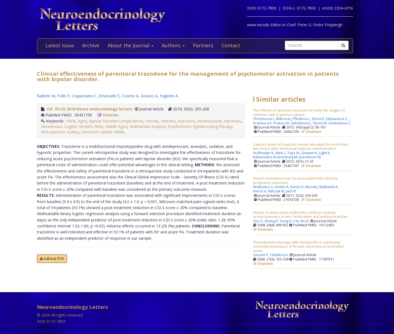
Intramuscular (209, 121)
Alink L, (281, 153)
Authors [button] (173, 45)
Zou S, (258, 221)
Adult (71, 121)
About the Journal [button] (130, 45)
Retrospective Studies (60, 131)
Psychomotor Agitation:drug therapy (200, 126)
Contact (231, 45)
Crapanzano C (84, 95)
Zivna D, (319, 119)
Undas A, (282, 187)
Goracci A (149, 95)
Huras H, (297, 187)
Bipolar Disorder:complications (116, 121)
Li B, (296, 221)
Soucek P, (261, 255)
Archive (90, 45)
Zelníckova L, (302, 123)
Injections (186, 121)
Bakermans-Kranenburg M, (276, 157)
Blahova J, (284, 119)
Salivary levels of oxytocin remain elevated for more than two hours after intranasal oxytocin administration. (300, 146)
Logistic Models (78, 126)
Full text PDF (52, 259)
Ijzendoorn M (310, 157)
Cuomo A (130, 95)
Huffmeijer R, (264, 153)
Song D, (286, 221)
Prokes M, (282, 123)
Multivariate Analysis (147, 126)
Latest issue (59, 45)
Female (152, 121)
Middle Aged (116, 126)
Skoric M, (320, 123)
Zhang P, (272, 221)
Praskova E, (263, 123)
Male (98, 126)
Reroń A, (260, 191)
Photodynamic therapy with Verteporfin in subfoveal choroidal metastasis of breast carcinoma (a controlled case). (298, 246)
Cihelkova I (279, 255)
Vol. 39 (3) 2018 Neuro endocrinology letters (89, 109)
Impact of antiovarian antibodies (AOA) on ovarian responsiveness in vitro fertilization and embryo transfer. (300, 214)
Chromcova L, (264, 119)
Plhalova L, (302, 119)
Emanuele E (109, 95)
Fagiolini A (169, 95)
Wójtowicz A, (263, 187)
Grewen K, (310, 153)
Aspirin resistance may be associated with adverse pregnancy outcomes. (295, 180)
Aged (82, 121)
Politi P (63, 95)
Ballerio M (46, 95)
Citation (110, 115)
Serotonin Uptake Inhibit (103, 131)
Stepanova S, (337, 119)
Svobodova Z (339, 123)
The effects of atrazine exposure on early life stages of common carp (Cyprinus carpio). (299, 112)
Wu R (304, 221)
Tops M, (294, 153)
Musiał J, (312, 187)
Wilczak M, (277, 191)
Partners (203, 45)
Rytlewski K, (329, 187)
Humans (168, 121)
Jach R (291, 191)
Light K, (325, 153)
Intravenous (51, 126)
